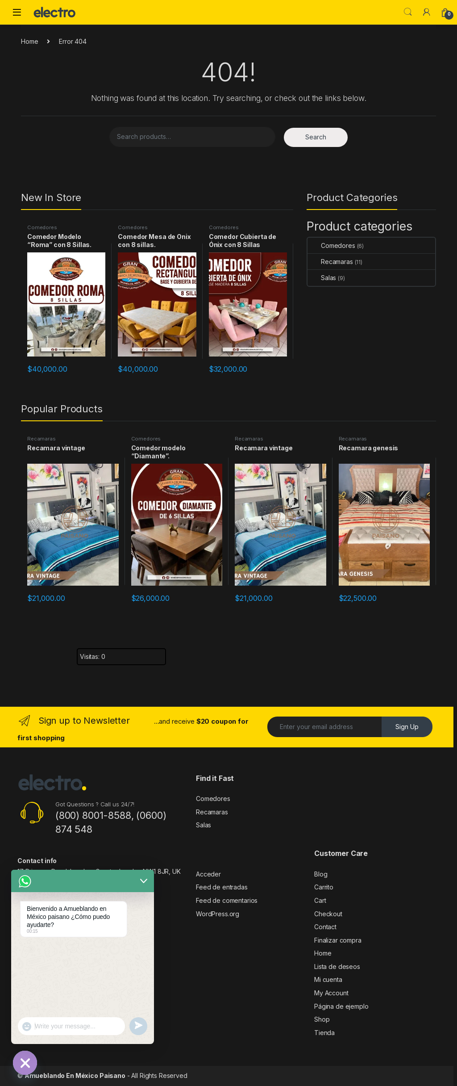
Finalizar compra (337, 940)
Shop (321, 1019)
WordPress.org (217, 914)
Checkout (328, 914)
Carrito (323, 887)
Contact (325, 927)
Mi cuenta (328, 979)
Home (29, 41)
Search (408, 12)
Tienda (324, 1032)
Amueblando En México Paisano (75, 1075)
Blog (320, 874)
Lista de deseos (337, 966)
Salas (321, 277)
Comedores (42, 227)
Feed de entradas (222, 887)
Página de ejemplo (341, 1006)
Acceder (208, 874)
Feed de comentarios (227, 900)
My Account (331, 993)
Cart (320, 900)
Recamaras (330, 261)
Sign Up (407, 726)
